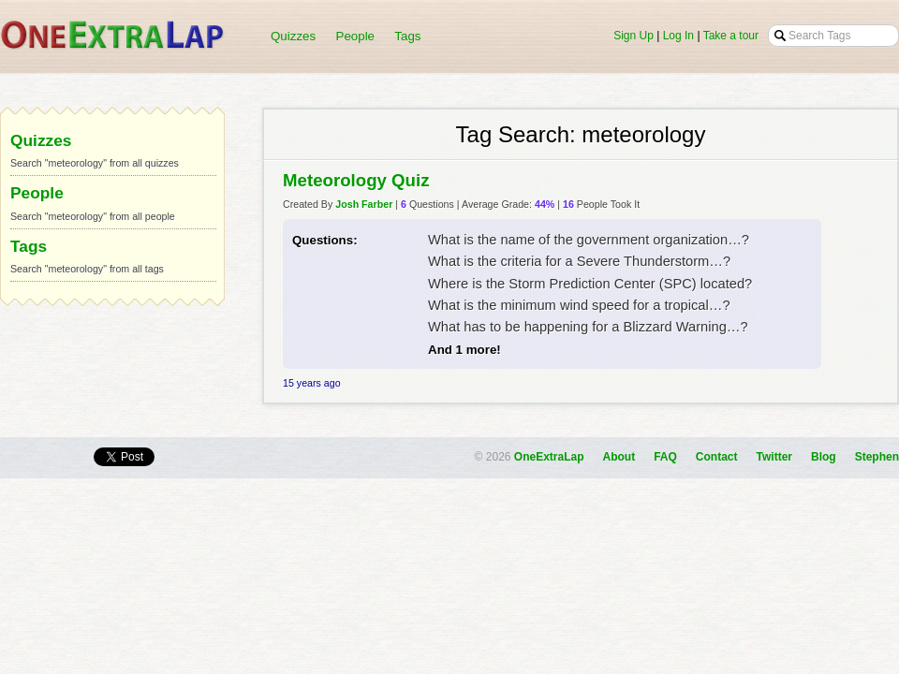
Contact (717, 456)
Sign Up (633, 35)
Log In (678, 35)
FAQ (665, 456)
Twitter (774, 456)
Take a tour (731, 35)
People (356, 36)
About (619, 456)
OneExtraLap (549, 456)
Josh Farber (363, 204)
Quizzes (293, 36)
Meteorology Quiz (356, 180)
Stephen (877, 456)
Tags (407, 36)
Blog (823, 456)
